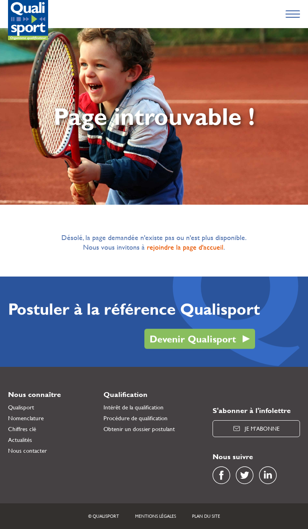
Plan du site (206, 516)
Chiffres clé (22, 429)
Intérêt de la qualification (133, 407)
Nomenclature (26, 418)
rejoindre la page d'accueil (185, 247)
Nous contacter (27, 450)
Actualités (20, 439)
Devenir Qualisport (193, 339)
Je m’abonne (256, 428)
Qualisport (21, 407)
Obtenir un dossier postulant (139, 429)
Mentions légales (155, 516)
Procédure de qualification (135, 418)
